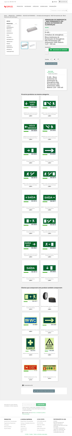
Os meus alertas (41, 430)
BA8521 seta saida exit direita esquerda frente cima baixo (30, 254)
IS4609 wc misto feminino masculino (30, 330)
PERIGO (8, 43)
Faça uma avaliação (51, 63)
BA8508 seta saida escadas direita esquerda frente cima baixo (49, 137)
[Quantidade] (46, 49)
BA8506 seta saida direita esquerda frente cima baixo (30, 160)
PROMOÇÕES (52, 6)
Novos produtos (7, 426)
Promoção (6, 425)
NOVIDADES (28, 6)
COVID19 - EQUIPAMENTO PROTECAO (10, 27)
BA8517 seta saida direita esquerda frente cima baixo (49, 207)
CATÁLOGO (36, 6)
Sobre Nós (23, 426)
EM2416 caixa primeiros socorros (30, 353)
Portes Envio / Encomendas (10, 421)
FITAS (8, 35)
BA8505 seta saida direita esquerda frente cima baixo (49, 278)
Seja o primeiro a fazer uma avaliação (44, 391)
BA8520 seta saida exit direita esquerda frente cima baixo (30, 113)
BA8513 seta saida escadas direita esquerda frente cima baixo (49, 231)
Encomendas (40, 423)
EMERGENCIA (10, 33)
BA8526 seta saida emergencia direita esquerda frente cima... (30, 137)
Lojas (22, 431)
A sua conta (40, 419)
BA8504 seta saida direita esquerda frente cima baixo (30, 231)
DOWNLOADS (44, 6)
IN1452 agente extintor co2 (49, 377)
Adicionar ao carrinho (58, 50)
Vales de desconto (41, 428)
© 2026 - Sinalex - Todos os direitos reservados (36, 434)
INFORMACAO (10, 39)
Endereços (39, 426)
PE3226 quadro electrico (49, 353)
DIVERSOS (9, 31)
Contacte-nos (24, 428)
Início (8, 21)
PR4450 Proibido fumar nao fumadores (30, 377)
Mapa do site (24, 430)
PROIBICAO (9, 49)
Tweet (54, 59)
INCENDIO (9, 37)
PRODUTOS (20, 6)
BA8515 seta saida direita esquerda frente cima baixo (30, 278)
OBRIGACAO (9, 41)
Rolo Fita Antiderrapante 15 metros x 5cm (49, 307)
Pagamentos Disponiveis (9, 423)
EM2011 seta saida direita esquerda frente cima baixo (30, 307)
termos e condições (36, 412)
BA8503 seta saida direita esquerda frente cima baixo (49, 254)
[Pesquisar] (59, 10)
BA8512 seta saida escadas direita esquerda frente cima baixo (49, 113)
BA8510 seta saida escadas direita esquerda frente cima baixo (31, 184)
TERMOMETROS (10, 51)
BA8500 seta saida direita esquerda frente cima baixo (49, 160)
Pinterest (58, 59)
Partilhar (51, 59)
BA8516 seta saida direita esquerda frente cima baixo (30, 207)
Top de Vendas (7, 428)
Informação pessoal (41, 421)
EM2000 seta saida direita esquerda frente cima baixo (49, 330)
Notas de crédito (41, 424)
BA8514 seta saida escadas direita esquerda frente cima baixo (49, 184)
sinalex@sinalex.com (59, 432)
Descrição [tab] (50, 71)
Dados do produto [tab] (52, 73)
